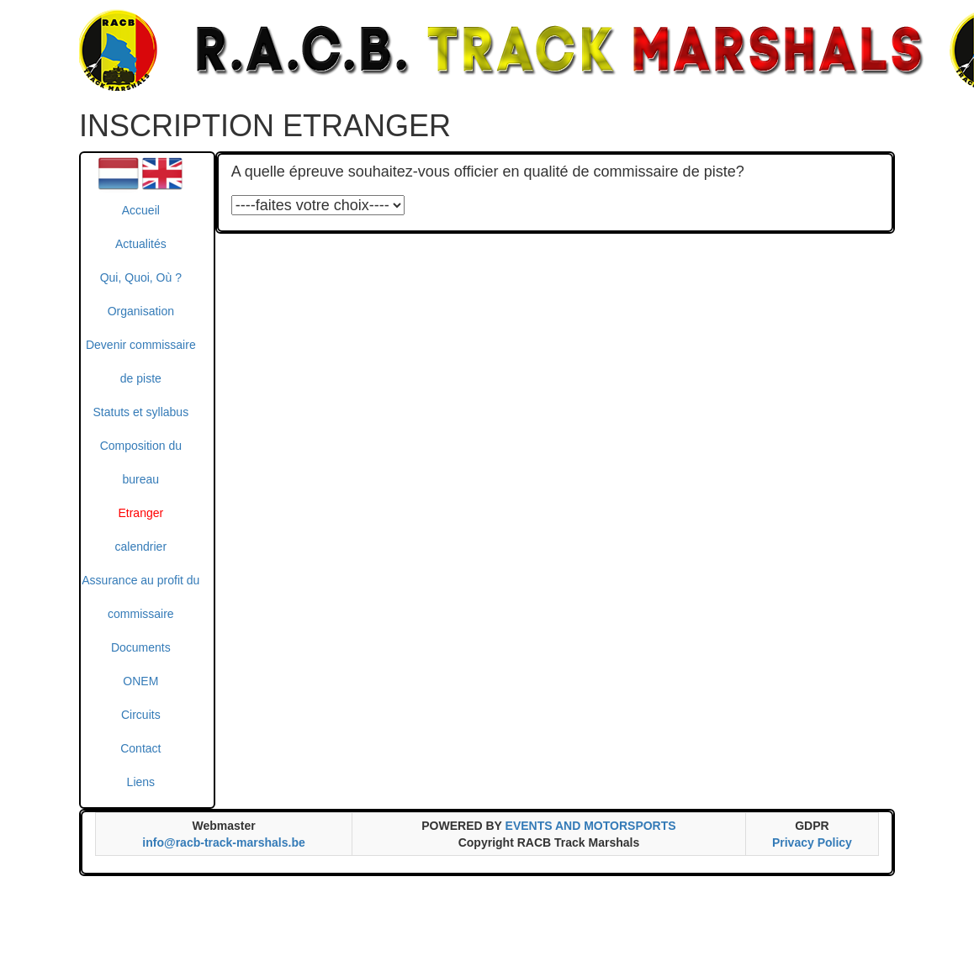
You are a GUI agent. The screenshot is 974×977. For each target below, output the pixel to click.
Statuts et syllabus (141, 412)
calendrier (141, 546)
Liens (141, 782)
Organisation (141, 311)
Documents (141, 647)
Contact (140, 748)
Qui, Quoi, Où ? (141, 277)
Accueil (141, 210)
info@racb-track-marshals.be (223, 842)
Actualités (141, 244)
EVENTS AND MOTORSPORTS (591, 825)
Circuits (141, 714)
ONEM (140, 681)
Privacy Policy (812, 842)
